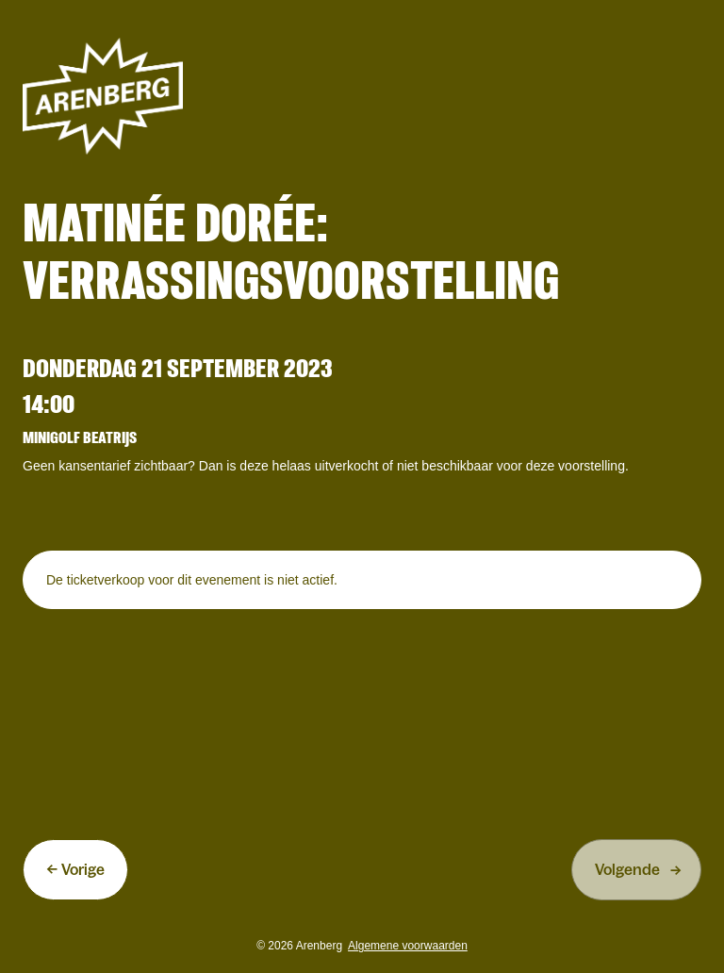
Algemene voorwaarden (408, 945)
